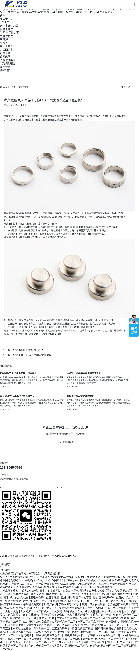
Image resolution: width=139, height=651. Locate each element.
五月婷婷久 (27, 611)
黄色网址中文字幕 (90, 618)
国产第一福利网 (94, 607)
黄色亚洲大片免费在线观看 (36, 625)
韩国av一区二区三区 (119, 642)
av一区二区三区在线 (107, 601)
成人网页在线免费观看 (36, 621)
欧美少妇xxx (30, 601)
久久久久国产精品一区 (118, 607)
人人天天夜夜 (116, 638)
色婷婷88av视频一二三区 (87, 632)
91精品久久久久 (73, 611)
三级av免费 (37, 597)
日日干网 (109, 632)
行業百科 (5, 53)
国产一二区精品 (78, 645)
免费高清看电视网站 (75, 590)
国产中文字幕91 (56, 594)
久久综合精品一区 (39, 645)
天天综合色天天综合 (71, 607)
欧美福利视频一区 (100, 645)
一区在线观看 (62, 625)
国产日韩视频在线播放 (108, 628)
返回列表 (126, 87)
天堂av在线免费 (43, 632)
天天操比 (88, 638)
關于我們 (5, 67)
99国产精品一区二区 (63, 621)
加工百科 (11, 86)
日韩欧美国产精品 (83, 628)
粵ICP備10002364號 (64, 555)
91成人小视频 (46, 618)
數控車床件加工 (9, 25)
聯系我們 (5, 70)
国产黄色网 (38, 594)
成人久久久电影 (19, 597)
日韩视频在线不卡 (73, 635)
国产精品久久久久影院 (49, 611)
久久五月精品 (129, 601)
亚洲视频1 (73, 594)
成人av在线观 (30, 590)
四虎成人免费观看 (99, 590)
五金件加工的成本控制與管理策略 (32, 354)
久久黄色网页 (73, 638)
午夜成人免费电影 (52, 638)
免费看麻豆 (53, 597)
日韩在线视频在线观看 (47, 635)
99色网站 (101, 638)
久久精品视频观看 (122, 590)
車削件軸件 (6, 36)
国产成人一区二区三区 (117, 625)
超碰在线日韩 (31, 614)
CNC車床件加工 (9, 32)
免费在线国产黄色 (78, 614)
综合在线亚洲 (36, 607)
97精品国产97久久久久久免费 (22, 638)
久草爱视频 (112, 621)
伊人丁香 (51, 607)
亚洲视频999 (106, 597)
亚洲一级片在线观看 (94, 604)
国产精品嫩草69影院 (53, 614)
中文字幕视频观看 (67, 618)
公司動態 (5, 56)
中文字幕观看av (125, 632)
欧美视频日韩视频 (118, 604)
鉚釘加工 (5, 39)
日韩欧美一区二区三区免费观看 (52, 628)
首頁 (2, 15)
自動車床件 (6, 29)
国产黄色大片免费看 (19, 642)
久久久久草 (88, 594)
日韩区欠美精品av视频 (53, 601)
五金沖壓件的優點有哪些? (27, 350)
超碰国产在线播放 (94, 642)
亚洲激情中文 (62, 632)
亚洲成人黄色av (117, 611)
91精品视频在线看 (21, 632)
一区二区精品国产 (44, 642)
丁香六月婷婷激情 (101, 614)
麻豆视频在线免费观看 (116, 618)
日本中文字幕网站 (50, 590)
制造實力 (5, 42)
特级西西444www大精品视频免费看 (21, 604)
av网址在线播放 (22, 628)
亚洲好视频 (67, 597)
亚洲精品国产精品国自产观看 (113, 594)
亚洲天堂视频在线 (96, 611)
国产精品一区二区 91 (81, 601)
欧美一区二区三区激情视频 (16, 635)
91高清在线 (50, 604)
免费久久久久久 (125, 597)
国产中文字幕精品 (86, 597)
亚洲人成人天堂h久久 (69, 642)
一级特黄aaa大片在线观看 (100, 635)
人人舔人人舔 (59, 645)
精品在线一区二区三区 (23, 618)
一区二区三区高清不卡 (91, 621)
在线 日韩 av (79, 625)
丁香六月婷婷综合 (69, 604)
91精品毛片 (95, 625)
